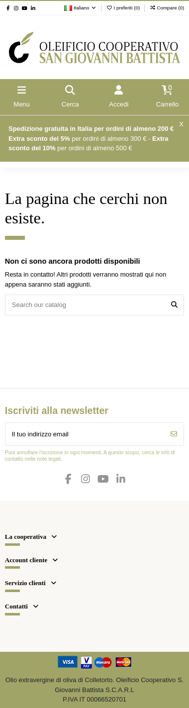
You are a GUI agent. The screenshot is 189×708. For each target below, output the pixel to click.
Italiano (80, 7)
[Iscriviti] (174, 434)
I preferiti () (123, 7)
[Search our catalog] (174, 305)
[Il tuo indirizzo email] (85, 434)
